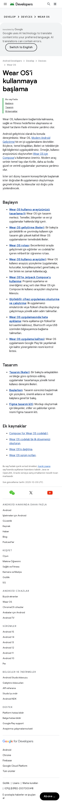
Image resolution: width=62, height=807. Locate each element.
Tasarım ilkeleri (19, 372)
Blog (5, 536)
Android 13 (8, 642)
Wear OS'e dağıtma (20, 449)
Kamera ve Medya (12, 571)
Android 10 (8, 658)
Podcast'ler (8, 542)
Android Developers (12, 60)
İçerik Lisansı (44, 466)
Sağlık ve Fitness (11, 566)
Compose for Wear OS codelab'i (28, 433)
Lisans (16, 783)
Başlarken (15, 390)
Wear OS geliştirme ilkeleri (26, 227)
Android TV (8, 617)
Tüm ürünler (9, 771)
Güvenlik (7, 520)
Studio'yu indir (10, 693)
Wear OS (44, 16)
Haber (6, 531)
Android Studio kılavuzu (15, 677)
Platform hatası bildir (13, 712)
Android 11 (8, 652)
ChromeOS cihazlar (13, 607)
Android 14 (8, 637)
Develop (10, 16)
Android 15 (8, 631)
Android (7, 510)
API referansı (9, 688)
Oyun (5, 555)
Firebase (7, 760)
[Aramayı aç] (49, 4)
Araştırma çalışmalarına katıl (18, 728)
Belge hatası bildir (12, 718)
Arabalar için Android (14, 612)
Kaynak (6, 526)
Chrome (7, 755)
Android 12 (8, 647)
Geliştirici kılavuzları (13, 682)
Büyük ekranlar (10, 596)
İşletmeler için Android (14, 515)
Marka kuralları (30, 783)
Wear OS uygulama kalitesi (26, 339)
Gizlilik (6, 577)
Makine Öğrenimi (12, 561)
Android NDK (9, 698)
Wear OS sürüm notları (22, 455)
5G (4, 582)
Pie (4, 663)
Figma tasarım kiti (21, 404)
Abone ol (50, 796)
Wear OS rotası (19, 245)
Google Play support (13, 723)
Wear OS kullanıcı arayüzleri (27, 259)
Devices (27, 16)
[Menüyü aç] (5, 4)
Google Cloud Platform (15, 765)
